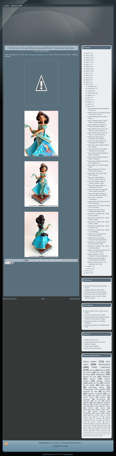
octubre (90, 91)
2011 (87, 270)
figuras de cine (89, 377)
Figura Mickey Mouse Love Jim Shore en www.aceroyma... (98, 129)
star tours (98, 435)
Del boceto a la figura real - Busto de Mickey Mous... (98, 247)
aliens (95, 403)
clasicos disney (39, 260)
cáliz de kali (107, 434)
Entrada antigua (75, 298)
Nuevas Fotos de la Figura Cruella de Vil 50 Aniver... (99, 206)
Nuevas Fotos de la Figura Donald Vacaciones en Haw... (99, 113)
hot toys (86, 374)
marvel (92, 370)
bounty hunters (96, 422)
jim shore (58, 260)
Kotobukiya (100, 374)
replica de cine (93, 383)
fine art (98, 417)
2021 (87, 64)
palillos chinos (94, 406)
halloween (86, 399)
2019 (87, 69)
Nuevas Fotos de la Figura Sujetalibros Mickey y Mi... (97, 210)
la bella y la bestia (94, 394)
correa (103, 408)
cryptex (105, 427)
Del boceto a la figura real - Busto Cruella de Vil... (98, 227)
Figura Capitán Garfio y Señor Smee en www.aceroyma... (97, 121)
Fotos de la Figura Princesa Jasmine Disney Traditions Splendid (41, 47)
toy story (106, 391)
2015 (87, 78)
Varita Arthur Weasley (92, 346)
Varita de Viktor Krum (92, 340)
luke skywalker (105, 403)
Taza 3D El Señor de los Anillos (95, 315)
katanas (98, 410)
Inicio (43, 298)
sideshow (106, 377)
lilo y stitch (106, 406)
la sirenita (103, 395)
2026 (87, 53)
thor (88, 404)
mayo (89, 102)
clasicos (98, 413)
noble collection (100, 367)
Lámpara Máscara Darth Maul (94, 290)
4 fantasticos (97, 430)
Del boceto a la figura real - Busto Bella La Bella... (98, 218)
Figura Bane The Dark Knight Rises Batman (97, 174)
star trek (98, 401)
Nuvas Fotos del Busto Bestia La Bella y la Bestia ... (98, 154)
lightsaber (86, 401)
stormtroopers (104, 425)
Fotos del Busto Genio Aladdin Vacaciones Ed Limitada (97, 150)
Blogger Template (47, 454)
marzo (90, 106)
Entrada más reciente (10, 298)
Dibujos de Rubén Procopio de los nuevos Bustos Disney (99, 251)
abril (89, 104)
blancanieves (101, 399)
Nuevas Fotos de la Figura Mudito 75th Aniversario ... (99, 202)
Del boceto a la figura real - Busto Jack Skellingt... (98, 230)
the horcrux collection (97, 432)
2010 (87, 273)
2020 (87, 66)
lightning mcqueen (101, 428)
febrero (90, 266)
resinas (90, 408)
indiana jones (87, 417)
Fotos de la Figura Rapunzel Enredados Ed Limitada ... (97, 142)
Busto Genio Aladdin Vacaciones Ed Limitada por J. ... (98, 162)
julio (89, 97)
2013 (87, 82)
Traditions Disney (99, 404)
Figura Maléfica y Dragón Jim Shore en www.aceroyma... (97, 125)
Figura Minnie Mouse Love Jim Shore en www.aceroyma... (98, 133)
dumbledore (87, 413)
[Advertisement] (20, 282)
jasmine (52, 260)
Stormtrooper (88, 389)
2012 (87, 84)
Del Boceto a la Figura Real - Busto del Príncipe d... (97, 235)
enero (90, 268)
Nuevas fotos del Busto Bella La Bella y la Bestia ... (98, 158)
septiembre (91, 93)
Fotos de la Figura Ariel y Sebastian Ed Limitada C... (97, 137)
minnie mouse (88, 397)
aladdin (31, 260)
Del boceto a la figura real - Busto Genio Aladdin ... (98, 214)
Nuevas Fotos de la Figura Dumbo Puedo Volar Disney (97, 239)
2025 (87, 55)
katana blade (87, 428)
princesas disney (96, 387)
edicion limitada (99, 411)
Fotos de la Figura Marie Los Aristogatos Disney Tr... (97, 186)
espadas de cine (90, 391)
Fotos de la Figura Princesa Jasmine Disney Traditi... (96, 182)
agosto (90, 95)
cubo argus (86, 432)
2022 (87, 62)
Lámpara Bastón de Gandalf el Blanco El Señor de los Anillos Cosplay (97, 318)
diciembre (91, 86)
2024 (87, 58)
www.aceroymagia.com (36, 54)
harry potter (90, 361)
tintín (106, 432)
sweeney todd (87, 430)
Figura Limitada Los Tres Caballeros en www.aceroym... (98, 255)
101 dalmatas (97, 418)
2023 (87, 60)
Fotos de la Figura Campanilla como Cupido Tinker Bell (97, 190)
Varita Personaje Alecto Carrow (95, 342)
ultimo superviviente (96, 434)
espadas (102, 389)
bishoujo (102, 397)
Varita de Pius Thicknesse (93, 348)
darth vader (105, 385)
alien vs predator (97, 420)
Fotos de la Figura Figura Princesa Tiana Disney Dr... (97, 178)
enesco (92, 379)
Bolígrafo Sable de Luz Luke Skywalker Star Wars (97, 263)
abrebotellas (87, 410)
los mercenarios (98, 423)
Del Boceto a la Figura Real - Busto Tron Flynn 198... (97, 243)
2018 (87, 71)
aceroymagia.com (88, 427)
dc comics (87, 372)
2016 (87, 75)
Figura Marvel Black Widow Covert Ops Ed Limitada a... (97, 259)
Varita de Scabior (90, 344)
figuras (47, 260)
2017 (87, 73)
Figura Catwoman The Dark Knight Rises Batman (96, 170)
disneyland (104, 364)
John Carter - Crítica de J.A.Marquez (95, 198)
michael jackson (89, 435)
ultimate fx (86, 434)
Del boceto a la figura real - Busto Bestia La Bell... (98, 222)
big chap (105, 430)
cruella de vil (103, 415)
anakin (98, 427)
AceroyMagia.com (68, 454)
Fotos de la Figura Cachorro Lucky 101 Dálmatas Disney (97, 194)
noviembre (91, 88)
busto (93, 395)
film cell (93, 415)
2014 (87, 80)
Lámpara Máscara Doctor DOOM (95, 292)
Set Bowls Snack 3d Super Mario (95, 294)
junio (89, 100)
